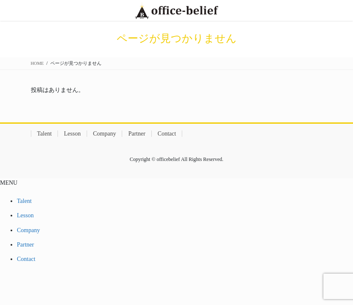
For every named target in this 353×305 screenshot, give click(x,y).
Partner (136, 133)
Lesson (72, 133)
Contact (167, 133)
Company (104, 133)
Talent (44, 133)
